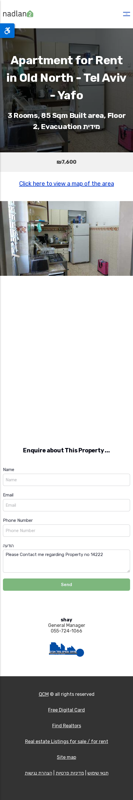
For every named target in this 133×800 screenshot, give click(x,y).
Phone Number (18, 520)
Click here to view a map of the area (66, 183)
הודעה (8, 545)
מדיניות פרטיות (70, 773)
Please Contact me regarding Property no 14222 (66, 561)
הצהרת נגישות (38, 773)
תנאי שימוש (98, 773)
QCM (44, 694)
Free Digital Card (66, 710)
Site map (66, 757)
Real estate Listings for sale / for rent (66, 741)
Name (8, 469)
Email (8, 495)
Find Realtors (66, 725)
